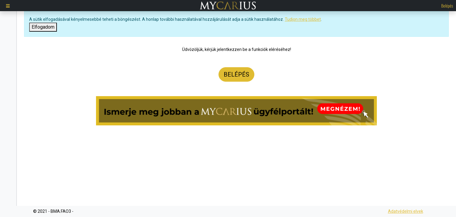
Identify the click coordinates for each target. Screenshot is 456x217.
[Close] (43, 27)
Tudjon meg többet (303, 19)
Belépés (447, 5)
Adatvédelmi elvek (405, 211)
